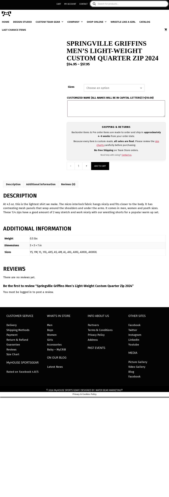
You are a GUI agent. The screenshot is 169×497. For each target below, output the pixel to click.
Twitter (132, 330)
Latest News (55, 367)
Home (5, 21)
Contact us (126, 155)
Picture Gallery (137, 362)
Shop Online (98, 22)
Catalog (144, 21)
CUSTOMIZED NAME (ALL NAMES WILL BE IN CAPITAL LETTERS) (110, 97)
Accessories (54, 344)
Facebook (134, 325)
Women (52, 335)
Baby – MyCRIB (56, 349)
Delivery (11, 325)
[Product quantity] (79, 166)
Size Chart (12, 354)
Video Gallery (136, 367)
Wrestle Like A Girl (123, 21)
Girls (50, 340)
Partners (93, 325)
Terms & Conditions (100, 330)
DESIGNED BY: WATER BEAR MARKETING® (102, 390)
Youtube (133, 344)
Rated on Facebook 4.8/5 (22, 371)
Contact (83, 4)
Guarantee (13, 344)
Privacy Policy (96, 335)
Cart (58, 4)
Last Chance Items (14, 29)
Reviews (11, 349)
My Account (70, 4)
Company (76, 22)
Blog (131, 371)
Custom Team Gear (50, 22)
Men (50, 325)
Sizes (71, 87)
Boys (50, 330)
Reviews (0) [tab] (68, 184)
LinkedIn (133, 340)
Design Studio (22, 21)
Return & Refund (17, 340)
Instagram (134, 335)
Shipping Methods (17, 330)
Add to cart (100, 166)
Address (93, 340)
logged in (26, 292)
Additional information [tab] (41, 184)
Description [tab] (13, 184)
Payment (12, 335)
